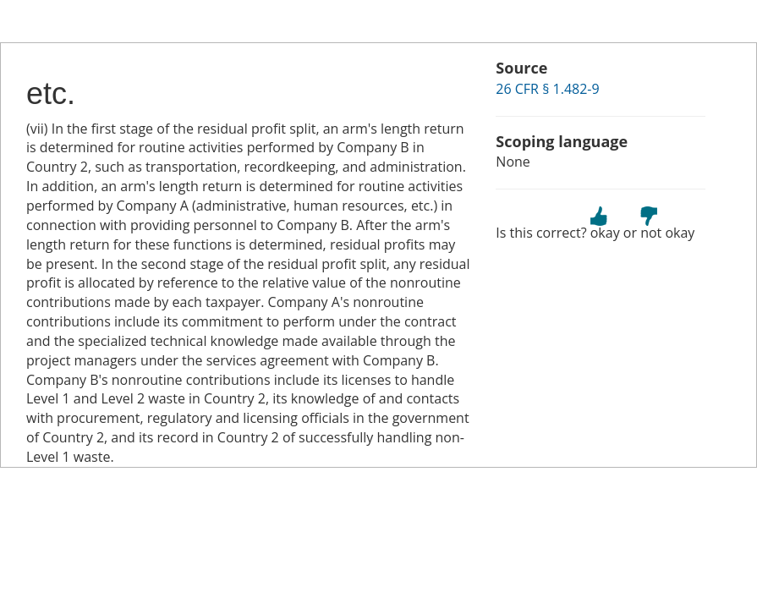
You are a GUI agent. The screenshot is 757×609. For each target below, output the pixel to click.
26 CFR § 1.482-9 (547, 89)
